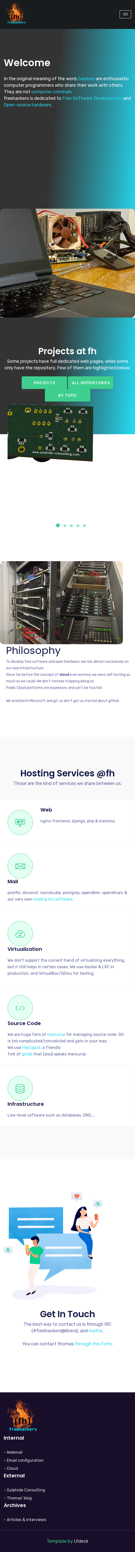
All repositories (91, 383)
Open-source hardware (27, 105)
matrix (95, 1331)
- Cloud (11, 1468)
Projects (44, 383)
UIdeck (81, 1541)
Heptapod (31, 1047)
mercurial (56, 1034)
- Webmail (13, 1452)
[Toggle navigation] (125, 14)
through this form (93, 1344)
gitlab (27, 1054)
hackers (86, 78)
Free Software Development (92, 98)
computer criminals (51, 92)
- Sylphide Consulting (24, 1490)
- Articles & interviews (25, 1519)
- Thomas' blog (18, 1498)
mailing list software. (53, 899)
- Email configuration (24, 1460)
